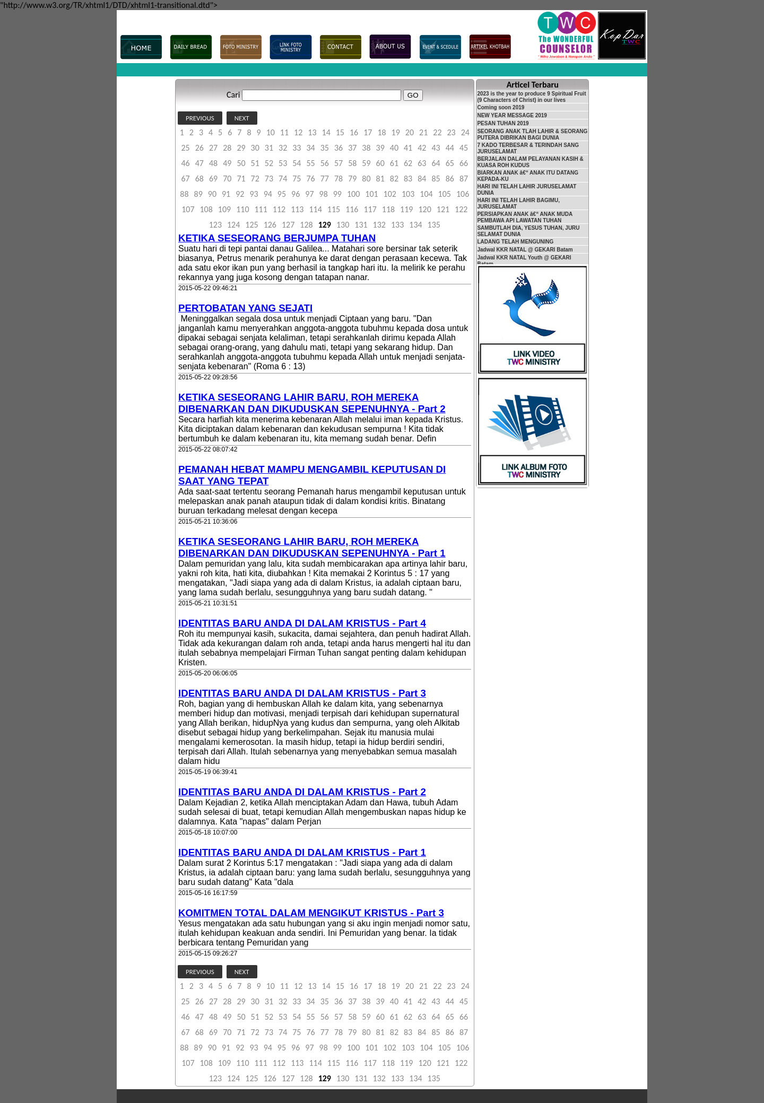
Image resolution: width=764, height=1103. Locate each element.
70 (227, 178)
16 (354, 132)
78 (338, 178)
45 (463, 148)
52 (269, 163)
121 (443, 209)
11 (284, 132)
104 (426, 194)
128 (306, 225)
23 (451, 132)
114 (315, 209)
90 (212, 194)
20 (409, 132)
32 (283, 148)
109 (224, 209)
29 (241, 148)
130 (342, 225)
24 (465, 132)
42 (422, 148)
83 (408, 178)
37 (352, 148)
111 (260, 209)
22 (437, 132)
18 (381, 132)
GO (413, 95)
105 (444, 194)
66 (463, 163)
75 (296, 178)
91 (226, 194)
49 (227, 163)
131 (360, 225)
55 (310, 163)
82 (394, 178)
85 (435, 178)
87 (463, 178)
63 (422, 163)
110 (242, 209)
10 (270, 132)
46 (185, 163)
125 (251, 225)
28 (227, 148)
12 (298, 132)
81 (380, 178)
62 (408, 163)
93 (253, 194)
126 (270, 225)
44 (450, 148)
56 (324, 163)
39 (380, 148)
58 (352, 163)
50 (241, 163)
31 (269, 148)
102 (390, 194)
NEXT (242, 118)
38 (366, 148)
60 (380, 163)
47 (199, 163)
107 (187, 209)
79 (352, 178)
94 (268, 194)
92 (240, 194)
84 (422, 178)
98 (323, 194)
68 (199, 178)
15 (340, 132)
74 (283, 178)
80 (366, 178)
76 (310, 178)
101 (371, 194)
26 (199, 148)
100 (353, 194)
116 (351, 209)
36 (338, 148)
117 (369, 209)
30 (255, 148)
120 (424, 209)
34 (310, 148)
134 (415, 225)
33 (296, 148)
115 (333, 209)
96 (295, 194)
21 (423, 132)
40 (394, 148)
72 (255, 178)
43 (435, 148)
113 (297, 209)
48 (213, 163)
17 (367, 132)
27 (213, 148)
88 (184, 194)
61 (394, 163)
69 (213, 178)
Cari (233, 95)
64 (435, 163)
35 (324, 148)
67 (185, 178)
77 (324, 178)
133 (397, 225)
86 (450, 178)
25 (185, 148)
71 (241, 178)
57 (338, 163)
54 (296, 163)
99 (337, 194)
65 (450, 163)
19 (396, 132)
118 (388, 209)
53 (283, 163)
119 (406, 209)
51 (255, 163)
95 (281, 194)
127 (288, 225)
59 (366, 163)
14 (326, 132)
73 (269, 178)
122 (461, 209)
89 (198, 194)
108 (206, 209)
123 (215, 225)
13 (312, 132)
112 (279, 209)
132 (379, 225)
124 (233, 225)
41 (408, 148)
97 (309, 194)
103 (408, 194)
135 (434, 225)
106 (462, 194)
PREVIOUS (200, 118)
